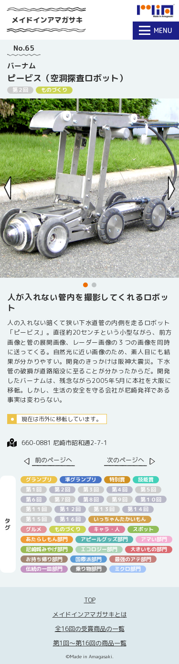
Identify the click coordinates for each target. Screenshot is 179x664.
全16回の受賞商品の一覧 (90, 628)
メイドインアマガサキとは (90, 614)
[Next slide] (172, 188)
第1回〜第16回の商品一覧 (89, 643)
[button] (85, 285)
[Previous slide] (8, 188)
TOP (89, 600)
